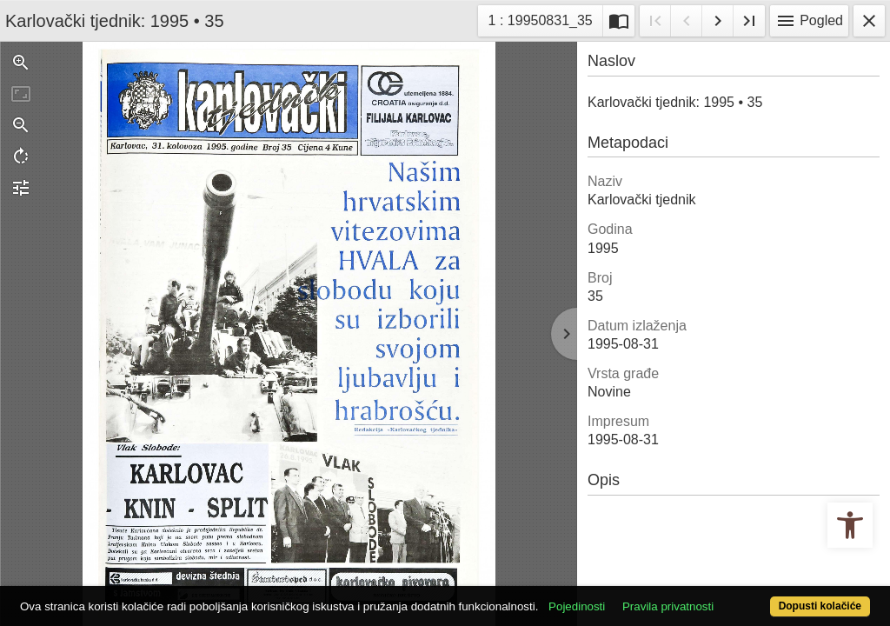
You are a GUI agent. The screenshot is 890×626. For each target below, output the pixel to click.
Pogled (809, 20)
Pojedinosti (621, 576)
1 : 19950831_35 (541, 19)
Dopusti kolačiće (771, 596)
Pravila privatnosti (712, 576)
